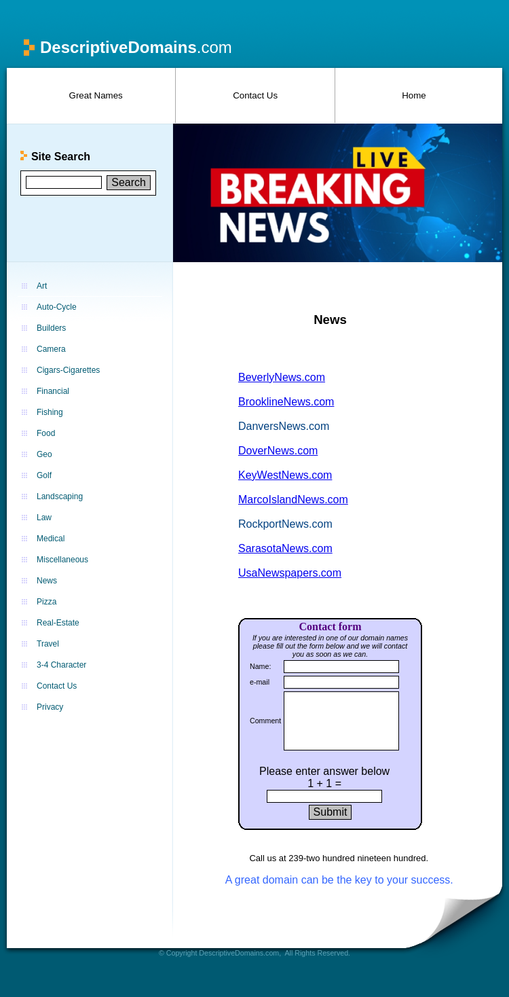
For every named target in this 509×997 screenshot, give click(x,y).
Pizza (46, 601)
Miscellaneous (62, 559)
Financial (53, 391)
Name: (260, 666)
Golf (44, 475)
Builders (51, 328)
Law (44, 517)
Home (414, 95)
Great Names (96, 95)
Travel (48, 644)
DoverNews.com (278, 450)
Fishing (50, 412)
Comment (265, 721)
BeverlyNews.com (281, 377)
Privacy (50, 707)
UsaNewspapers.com (289, 573)
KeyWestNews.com (285, 475)
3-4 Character (61, 665)
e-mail (259, 682)
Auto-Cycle (57, 307)
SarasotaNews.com (285, 548)
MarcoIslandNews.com (293, 499)
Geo (44, 454)
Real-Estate (58, 623)
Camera (51, 349)
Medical (50, 538)
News (47, 580)
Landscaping (60, 496)
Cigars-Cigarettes (68, 370)
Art (42, 286)
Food (46, 433)
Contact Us (255, 95)
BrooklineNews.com (286, 401)
